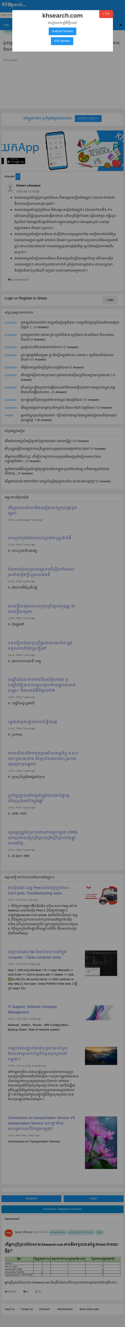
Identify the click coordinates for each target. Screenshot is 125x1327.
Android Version (62, 31)
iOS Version (62, 41)
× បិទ (106, 14)
